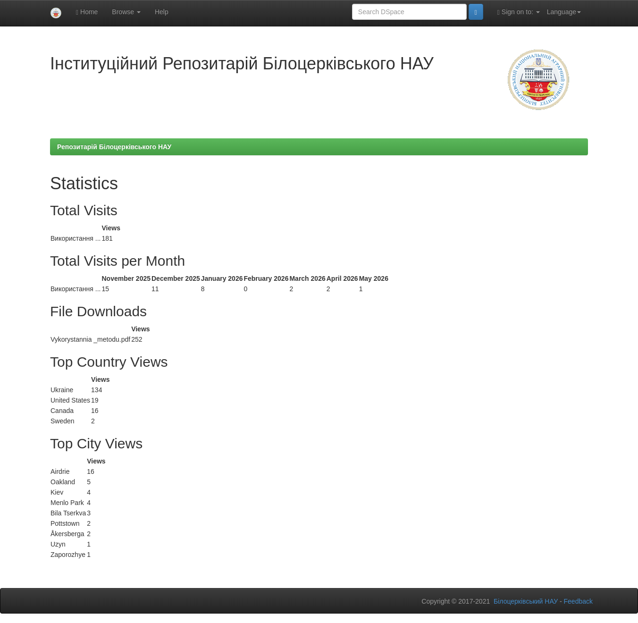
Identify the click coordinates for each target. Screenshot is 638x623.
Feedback (578, 601)
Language (564, 12)
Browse (126, 12)
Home (87, 12)
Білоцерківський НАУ (526, 601)
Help (161, 12)
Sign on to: (518, 12)
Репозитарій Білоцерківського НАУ (114, 147)
